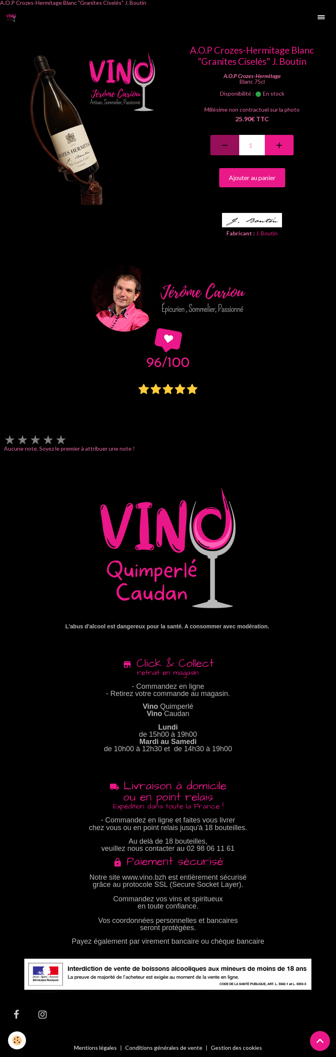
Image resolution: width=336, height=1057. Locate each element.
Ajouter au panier (252, 177)
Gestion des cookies (236, 1048)
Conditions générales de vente (163, 1047)
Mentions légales (95, 1047)
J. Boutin (267, 233)
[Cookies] (17, 1040)
